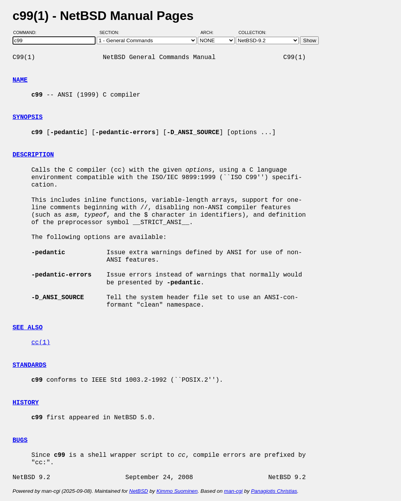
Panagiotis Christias (274, 491)
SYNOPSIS (28, 117)
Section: (111, 32)
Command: (27, 32)
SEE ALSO (28, 327)
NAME (20, 80)
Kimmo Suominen (176, 491)
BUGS (20, 440)
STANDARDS (29, 365)
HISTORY (26, 403)
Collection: (252, 32)
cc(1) (40, 342)
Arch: (210, 32)
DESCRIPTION (33, 155)
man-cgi (233, 491)
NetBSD (138, 491)
